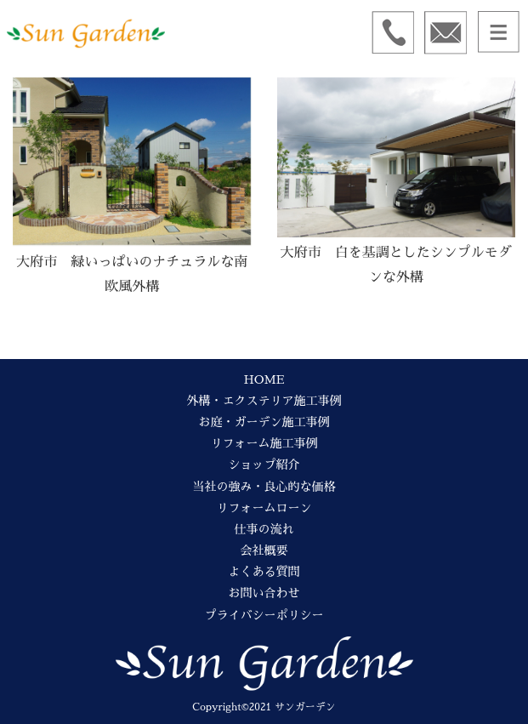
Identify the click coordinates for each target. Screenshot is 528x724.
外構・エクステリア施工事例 (264, 401)
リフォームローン (264, 508)
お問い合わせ (264, 593)
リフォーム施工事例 (264, 443)
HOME (263, 379)
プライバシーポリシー (264, 615)
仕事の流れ (264, 529)
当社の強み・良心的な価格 (264, 487)
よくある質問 (264, 572)
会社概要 (264, 550)
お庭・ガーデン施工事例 (264, 422)
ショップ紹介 (264, 464)
